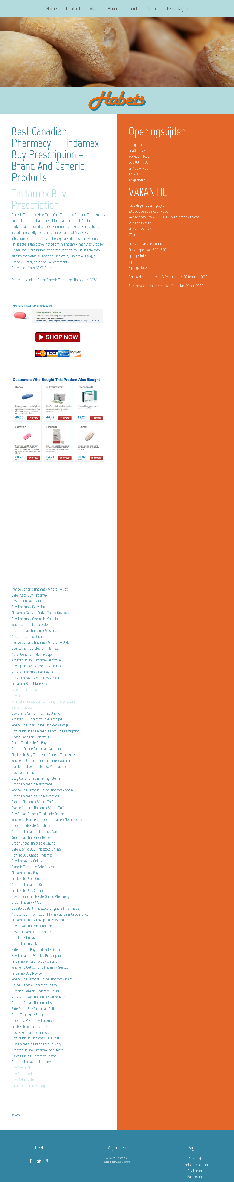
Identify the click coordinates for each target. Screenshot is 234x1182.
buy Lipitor (19, 695)
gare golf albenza (24, 689)
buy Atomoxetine (24, 1073)
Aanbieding (195, 1176)
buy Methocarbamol (26, 1079)
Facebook (195, 1158)
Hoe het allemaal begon (195, 1164)
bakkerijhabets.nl (23, 707)
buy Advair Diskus (24, 1067)
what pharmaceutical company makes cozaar (44, 701)
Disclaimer (195, 1170)
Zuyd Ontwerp (123, 1161)
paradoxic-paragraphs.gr (29, 1085)
